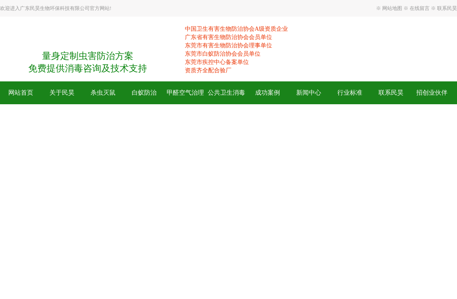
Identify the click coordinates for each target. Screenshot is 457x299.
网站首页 (20, 92)
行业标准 (349, 92)
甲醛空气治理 (185, 92)
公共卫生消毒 (226, 92)
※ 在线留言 (417, 8)
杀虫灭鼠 (103, 92)
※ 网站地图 (389, 8)
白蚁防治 (144, 92)
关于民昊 (61, 92)
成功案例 (267, 92)
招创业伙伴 (431, 92)
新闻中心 (308, 92)
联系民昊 (446, 8)
